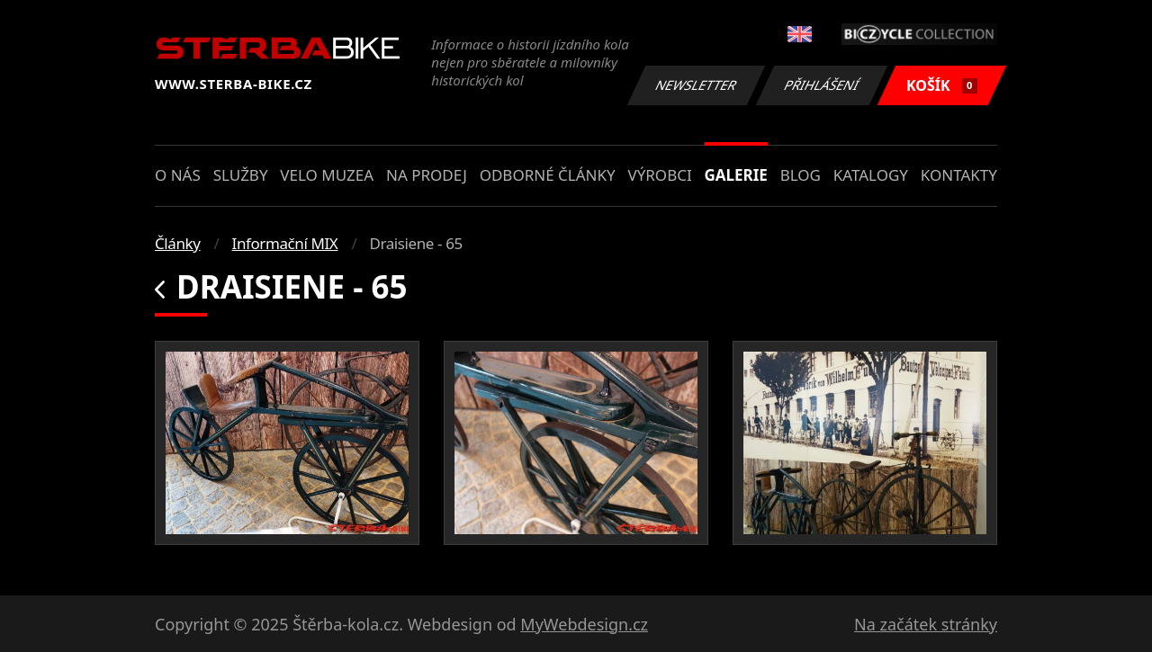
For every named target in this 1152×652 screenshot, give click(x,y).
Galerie (736, 175)
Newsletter (696, 85)
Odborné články (548, 175)
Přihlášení (821, 85)
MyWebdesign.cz (584, 624)
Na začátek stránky (925, 624)
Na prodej (426, 175)
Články (178, 243)
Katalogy (870, 175)
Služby (240, 175)
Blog (800, 175)
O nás (178, 175)
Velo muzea (327, 175)
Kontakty (959, 175)
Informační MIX (285, 243)
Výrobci (659, 175)
